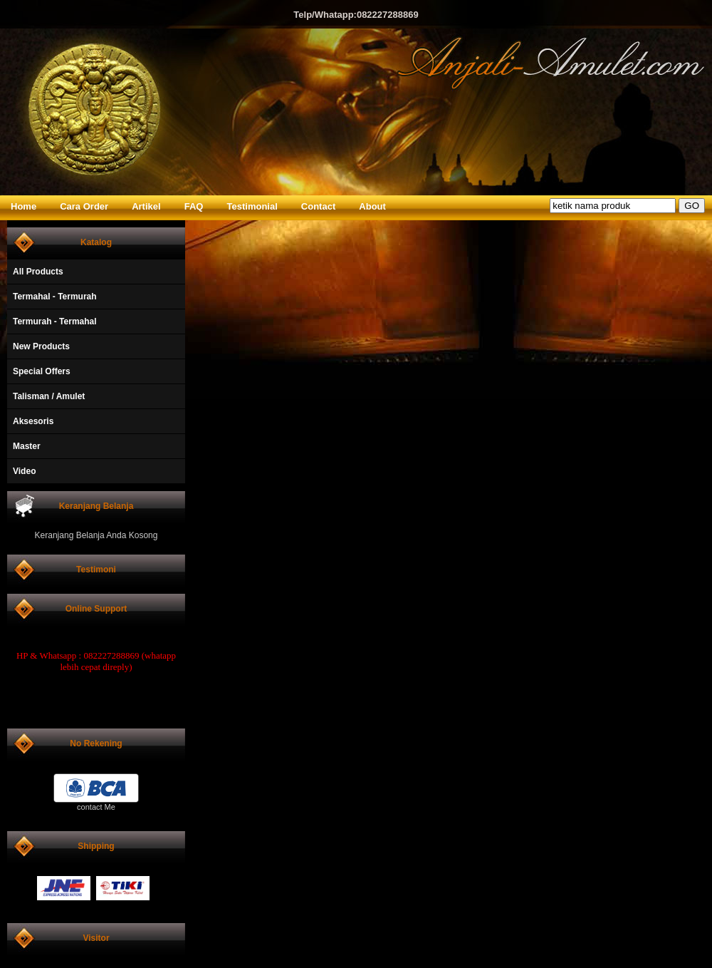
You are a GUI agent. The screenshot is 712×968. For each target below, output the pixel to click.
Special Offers (41, 371)
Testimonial (252, 206)
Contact (318, 206)
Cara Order (84, 206)
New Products (41, 346)
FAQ (194, 206)
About (372, 206)
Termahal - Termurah (55, 297)
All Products (38, 272)
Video (24, 471)
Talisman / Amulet (49, 396)
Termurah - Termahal (55, 321)
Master (27, 446)
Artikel (146, 206)
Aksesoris (33, 421)
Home (23, 206)
